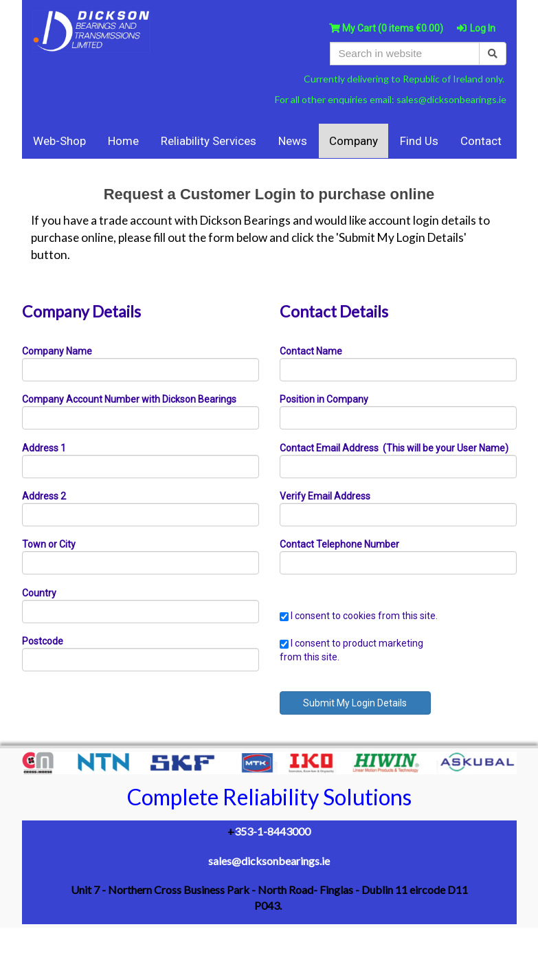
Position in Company (324, 399)
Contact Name (311, 351)
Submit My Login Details (355, 702)
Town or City (49, 544)
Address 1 (44, 448)
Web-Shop (59, 141)
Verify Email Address (325, 496)
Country (39, 593)
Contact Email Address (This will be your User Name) (394, 448)
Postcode (42, 641)
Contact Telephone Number (339, 544)
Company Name (57, 351)
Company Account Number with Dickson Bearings (129, 399)
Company (353, 141)
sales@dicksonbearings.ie (451, 99)
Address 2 (44, 496)
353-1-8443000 (272, 831)
